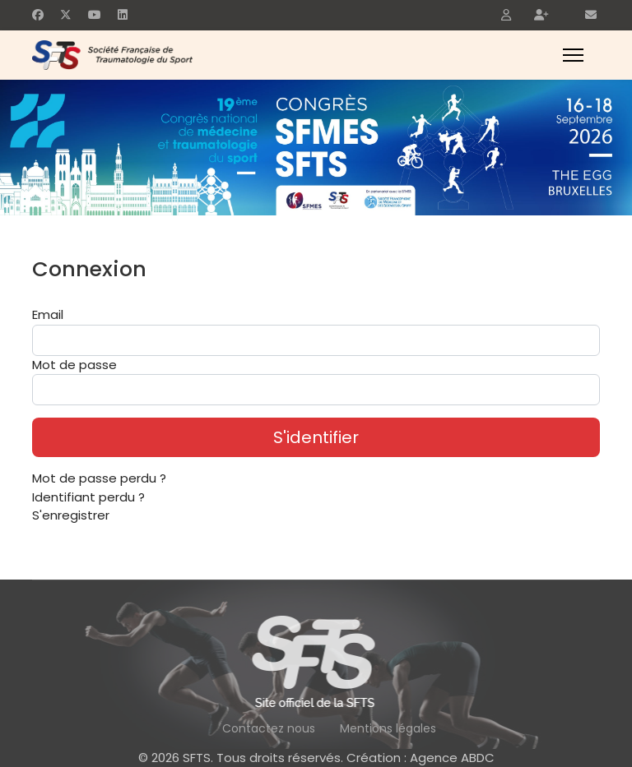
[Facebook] (38, 15)
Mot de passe (74, 364)
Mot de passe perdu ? (99, 478)
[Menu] (573, 55)
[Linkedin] (123, 15)
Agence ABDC (452, 757)
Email (47, 314)
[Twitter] (66, 15)
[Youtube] (94, 15)
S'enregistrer (70, 515)
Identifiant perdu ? (88, 497)
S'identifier (316, 437)
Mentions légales (388, 728)
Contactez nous (268, 728)
